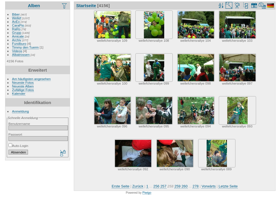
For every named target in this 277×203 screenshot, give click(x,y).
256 (156, 186)
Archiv (16, 40)
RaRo (16, 29)
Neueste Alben (23, 86)
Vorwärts (209, 186)
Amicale (18, 36)
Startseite (86, 5)
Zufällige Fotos (23, 90)
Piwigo (146, 192)
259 (177, 186)
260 (184, 186)
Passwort (15, 134)
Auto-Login (18, 145)
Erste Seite (120, 186)
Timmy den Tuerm (25, 47)
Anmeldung (20, 111)
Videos (17, 51)
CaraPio (18, 25)
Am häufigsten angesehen (31, 79)
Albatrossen (21, 54)
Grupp (16, 32)
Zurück (137, 186)
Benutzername (19, 123)
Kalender (18, 93)
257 (163, 186)
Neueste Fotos (23, 82)
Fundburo (19, 43)
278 (195, 186)
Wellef (16, 18)
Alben (34, 5)
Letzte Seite (228, 186)
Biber (16, 14)
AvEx (16, 21)
